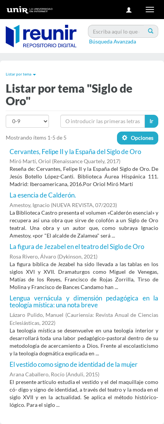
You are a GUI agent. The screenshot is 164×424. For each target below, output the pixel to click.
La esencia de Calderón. (43, 195)
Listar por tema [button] (21, 74)
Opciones (137, 138)
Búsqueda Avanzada (112, 41)
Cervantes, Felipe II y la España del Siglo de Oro (75, 152)
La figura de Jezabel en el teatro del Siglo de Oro (77, 247)
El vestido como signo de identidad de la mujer (74, 364)
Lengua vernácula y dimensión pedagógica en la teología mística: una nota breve (84, 301)
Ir (151, 121)
